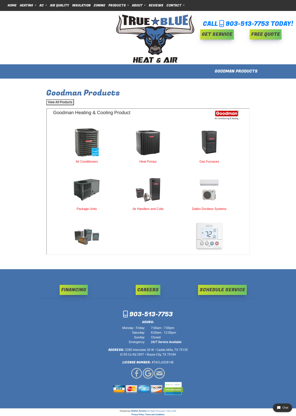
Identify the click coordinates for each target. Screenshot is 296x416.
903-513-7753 (247, 24)
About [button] (137, 5)
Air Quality (59, 5)
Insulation (81, 5)
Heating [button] (27, 5)
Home (12, 5)
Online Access (139, 411)
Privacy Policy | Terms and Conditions (147, 414)
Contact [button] (174, 5)
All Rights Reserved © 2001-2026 (161, 411)
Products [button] (117, 5)
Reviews (156, 5)
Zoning (99, 5)
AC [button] (42, 5)
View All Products (60, 102)
